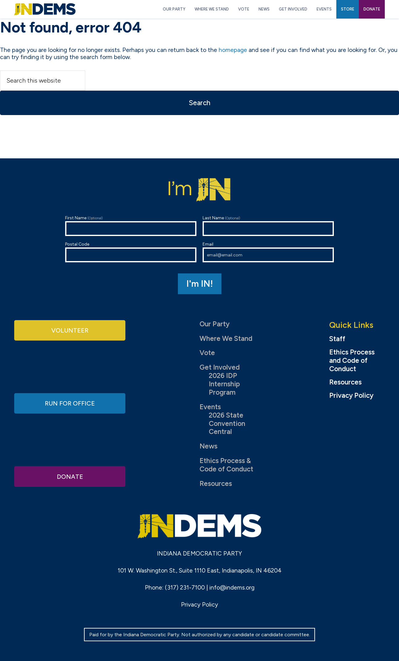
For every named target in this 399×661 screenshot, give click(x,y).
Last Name (268, 225)
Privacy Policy (351, 396)
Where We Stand (226, 338)
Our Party (214, 324)
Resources (216, 483)
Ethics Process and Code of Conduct (352, 360)
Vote (207, 353)
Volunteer (69, 330)
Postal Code (130, 252)
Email (268, 252)
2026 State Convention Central (227, 423)
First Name (130, 225)
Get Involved (220, 367)
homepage (233, 50)
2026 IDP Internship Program (224, 384)
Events (210, 407)
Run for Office (70, 403)
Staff (337, 339)
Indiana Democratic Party (45, 9)
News (208, 446)
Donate (70, 476)
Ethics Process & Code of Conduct (226, 465)
